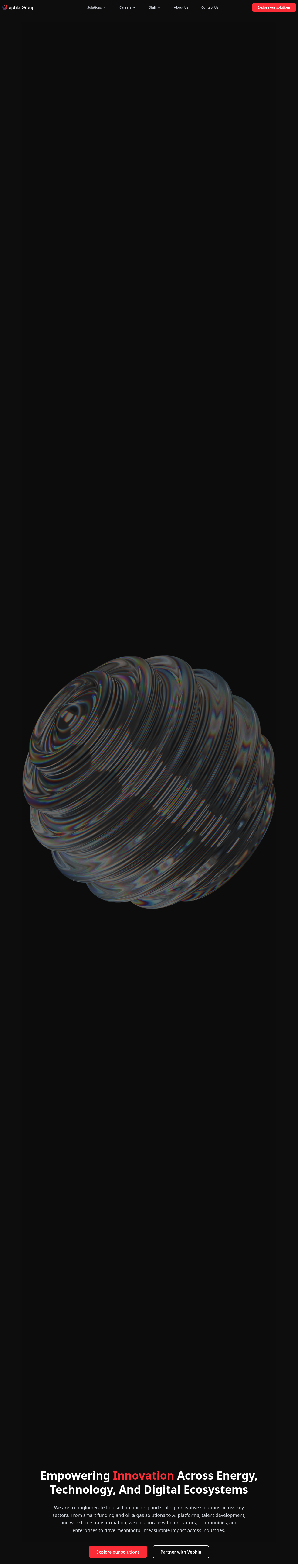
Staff (155, 7)
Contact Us (209, 7)
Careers (127, 7)
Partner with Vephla (181, 1552)
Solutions (96, 7)
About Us (181, 7)
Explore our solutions (274, 7)
